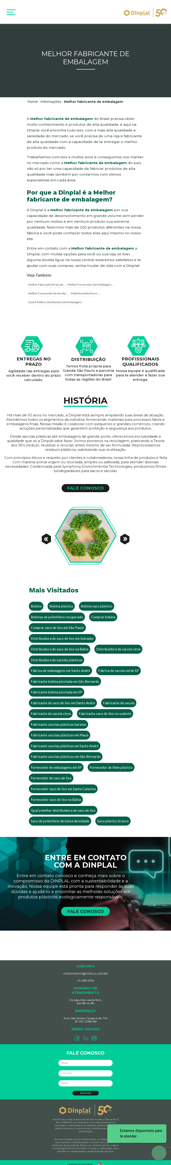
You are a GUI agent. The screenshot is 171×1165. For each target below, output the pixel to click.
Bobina (36, 601)
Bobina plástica (61, 601)
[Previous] (46, 531)
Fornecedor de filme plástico (111, 762)
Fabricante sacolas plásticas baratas (58, 719)
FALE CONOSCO (85, 483)
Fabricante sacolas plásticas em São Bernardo (66, 752)
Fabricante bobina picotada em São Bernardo (65, 676)
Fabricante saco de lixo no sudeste (105, 709)
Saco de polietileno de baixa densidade (60, 816)
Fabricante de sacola (119, 698)
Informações (50, 97)
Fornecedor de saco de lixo (51, 773)
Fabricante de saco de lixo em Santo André (63, 698)
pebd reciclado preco (84, 288)
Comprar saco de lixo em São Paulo (57, 623)
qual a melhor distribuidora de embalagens (55, 297)
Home (32, 97)
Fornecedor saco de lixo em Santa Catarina (63, 784)
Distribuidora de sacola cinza (118, 644)
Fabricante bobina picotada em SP (56, 687)
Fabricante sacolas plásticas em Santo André (65, 741)
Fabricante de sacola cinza (51, 709)
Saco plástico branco (113, 816)
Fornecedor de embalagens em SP (56, 762)
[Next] (124, 531)
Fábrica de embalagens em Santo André (60, 666)
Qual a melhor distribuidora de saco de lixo (63, 805)
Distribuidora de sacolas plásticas (56, 655)
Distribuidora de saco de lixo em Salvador (62, 633)
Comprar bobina (103, 612)
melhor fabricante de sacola (45, 279)
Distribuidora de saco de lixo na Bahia (59, 644)
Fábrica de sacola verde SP (118, 666)
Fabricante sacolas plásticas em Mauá (59, 730)
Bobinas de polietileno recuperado (57, 612)
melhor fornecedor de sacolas (47, 288)
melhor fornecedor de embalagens (90, 279)
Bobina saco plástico (96, 601)
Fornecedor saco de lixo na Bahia (56, 795)
